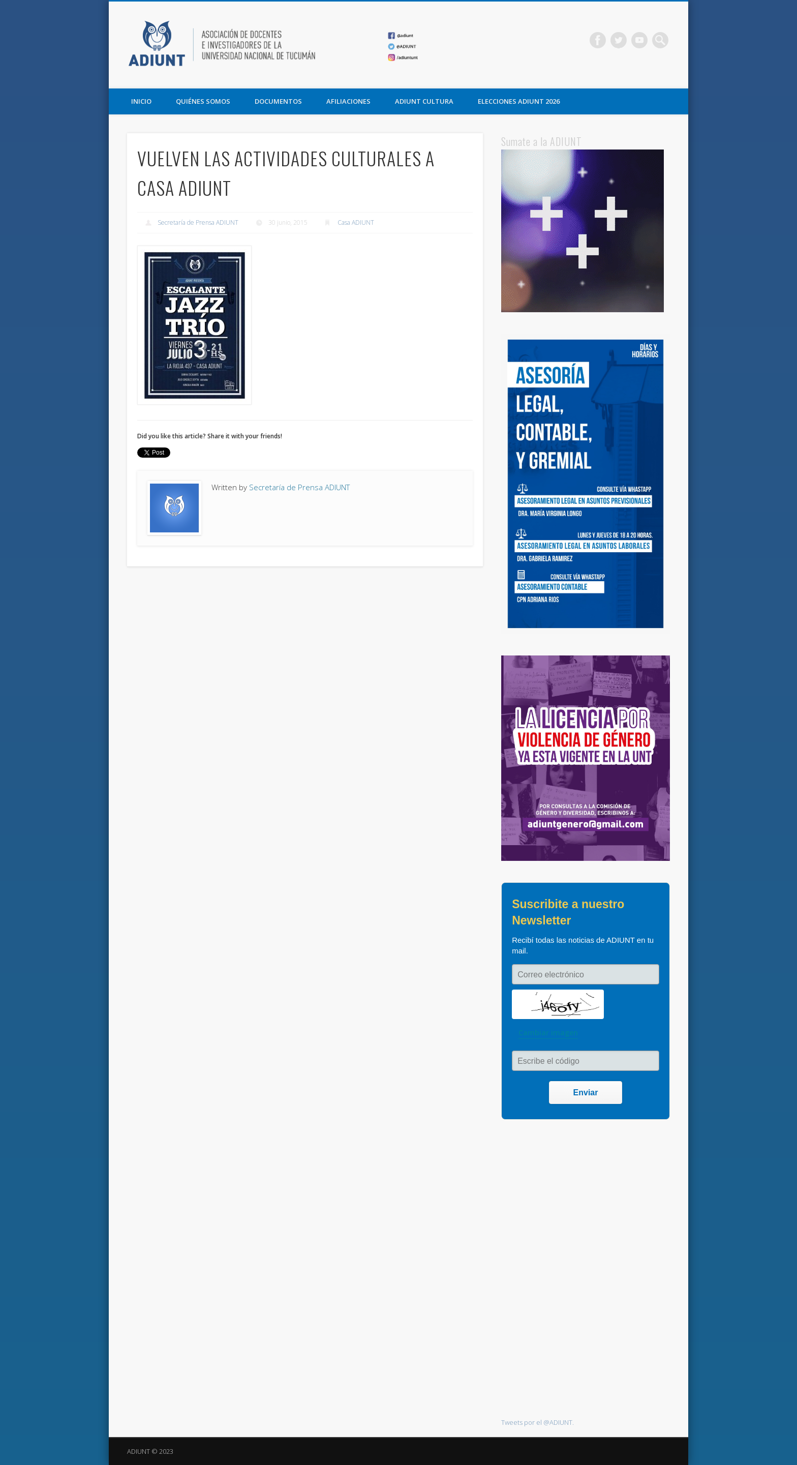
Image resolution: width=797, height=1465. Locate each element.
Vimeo (639, 40)
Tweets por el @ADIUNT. (537, 1422)
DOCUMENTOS (278, 101)
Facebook (598, 40)
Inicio (141, 101)
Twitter (618, 40)
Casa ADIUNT (356, 222)
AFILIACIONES (348, 101)
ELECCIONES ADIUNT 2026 (519, 101)
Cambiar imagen (548, 1032)
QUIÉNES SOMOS (203, 101)
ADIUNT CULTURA (424, 101)
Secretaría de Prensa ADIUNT (198, 222)
